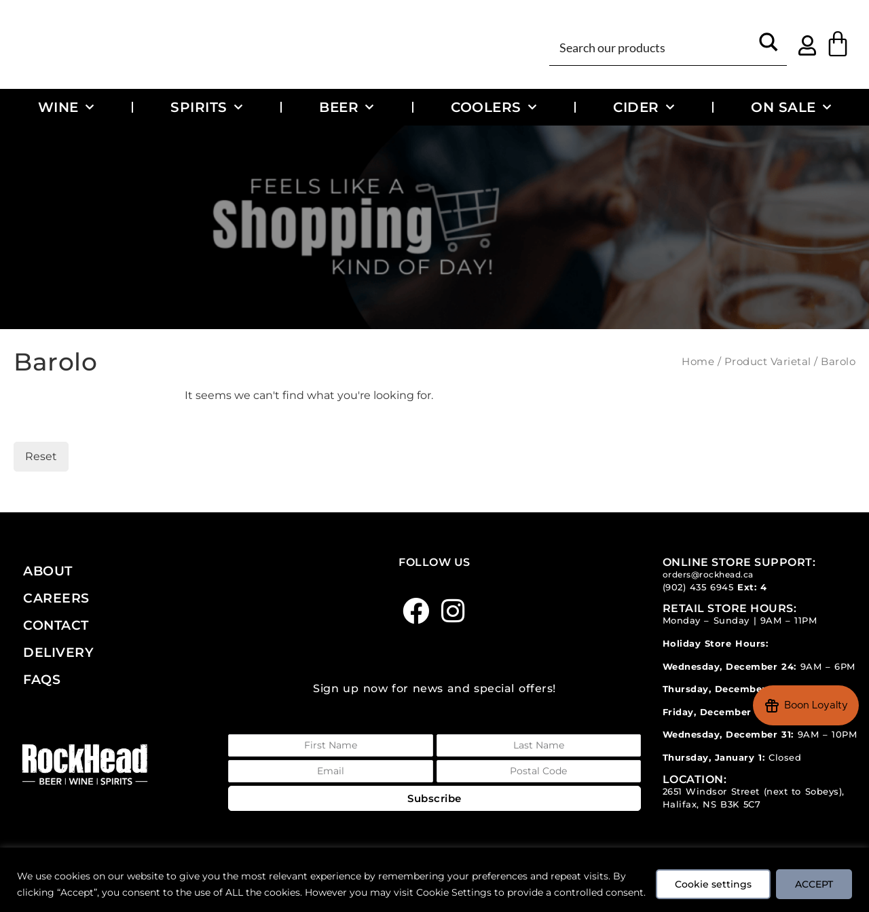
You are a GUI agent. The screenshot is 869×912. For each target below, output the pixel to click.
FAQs (41, 679)
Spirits (206, 107)
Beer (346, 107)
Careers (56, 598)
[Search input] (653, 46)
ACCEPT (813, 876)
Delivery (58, 652)
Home (698, 362)
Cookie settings (711, 876)
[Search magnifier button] (769, 46)
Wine (66, 107)
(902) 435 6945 (698, 587)
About (48, 571)
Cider (643, 107)
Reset (41, 456)
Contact (56, 625)
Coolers (493, 107)
